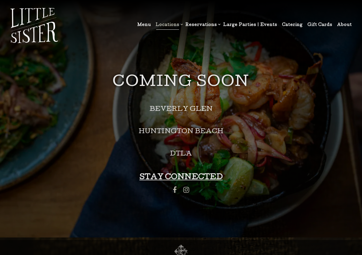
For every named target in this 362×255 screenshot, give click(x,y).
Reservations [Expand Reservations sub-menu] (202, 24)
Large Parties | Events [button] (250, 25)
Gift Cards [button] (319, 25)
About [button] (344, 25)
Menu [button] (144, 25)
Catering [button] (292, 25)
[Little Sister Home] (33, 26)
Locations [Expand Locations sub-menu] (168, 24)
